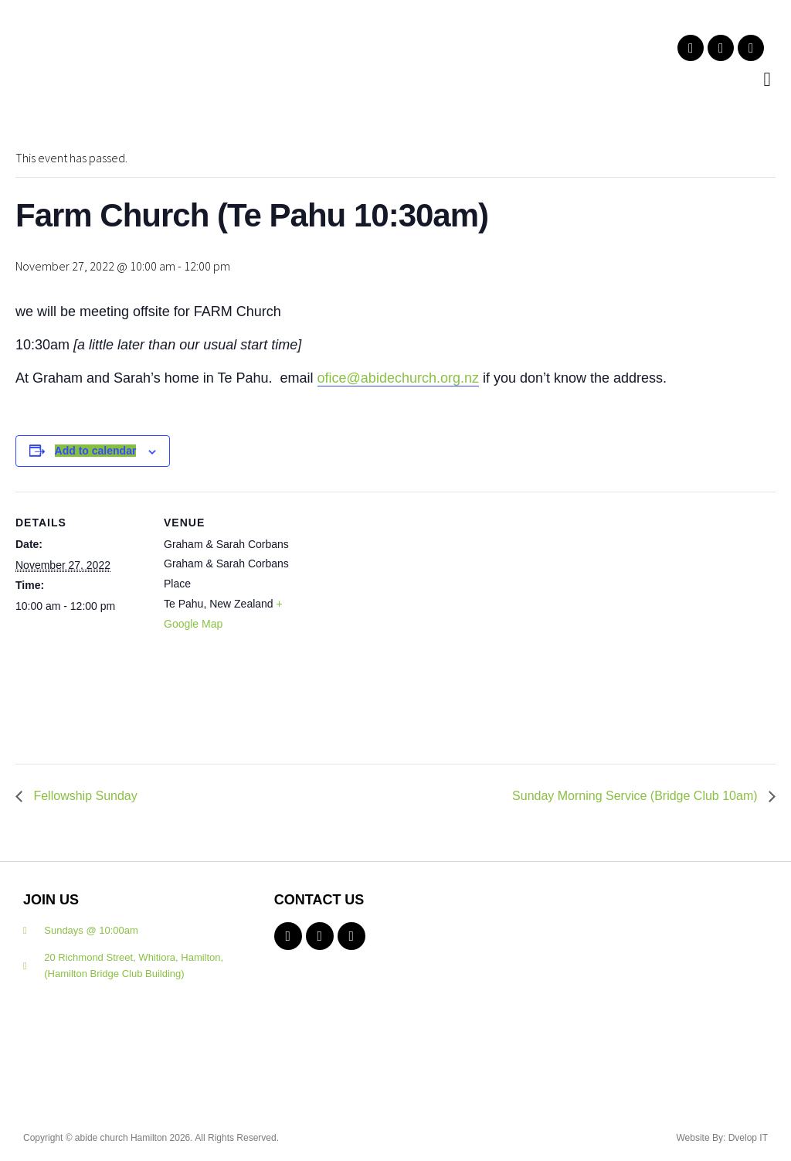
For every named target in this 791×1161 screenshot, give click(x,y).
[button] (767, 79)
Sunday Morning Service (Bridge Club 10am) (636, 795)
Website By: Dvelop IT (723, 1137)
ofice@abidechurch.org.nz (398, 378)
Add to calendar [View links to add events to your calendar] (96, 450)
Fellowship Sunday (83, 795)
